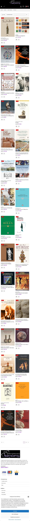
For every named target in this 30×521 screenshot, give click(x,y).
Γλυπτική (16, 121)
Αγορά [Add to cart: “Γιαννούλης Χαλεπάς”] (2, 43)
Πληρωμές (3, 492)
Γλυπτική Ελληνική (18, 319)
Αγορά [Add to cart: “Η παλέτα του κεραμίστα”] (16, 40)
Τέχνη (10, 180)
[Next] (28, 442)
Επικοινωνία (4, 483)
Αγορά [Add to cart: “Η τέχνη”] (16, 126)
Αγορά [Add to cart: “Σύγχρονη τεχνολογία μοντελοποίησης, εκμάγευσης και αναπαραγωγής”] (16, 184)
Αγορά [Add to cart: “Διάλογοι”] (16, 240)
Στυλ (20, 208)
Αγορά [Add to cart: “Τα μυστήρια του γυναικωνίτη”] (16, 379)
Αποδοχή (15, 511)
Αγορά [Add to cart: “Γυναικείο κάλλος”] (16, 434)
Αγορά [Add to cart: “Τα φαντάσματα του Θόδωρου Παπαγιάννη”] (2, 120)
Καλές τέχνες (3, 286)
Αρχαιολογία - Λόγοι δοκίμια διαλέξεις (21, 264)
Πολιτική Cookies (11, 519)
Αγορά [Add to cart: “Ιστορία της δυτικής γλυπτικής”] (2, 154)
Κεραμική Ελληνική (22, 65)
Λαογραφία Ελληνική (14, 374)
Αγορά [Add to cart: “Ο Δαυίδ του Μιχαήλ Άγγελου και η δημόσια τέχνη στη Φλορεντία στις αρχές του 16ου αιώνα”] (16, 157)
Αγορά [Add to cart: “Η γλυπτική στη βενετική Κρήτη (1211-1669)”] (16, 324)
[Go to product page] (8, 27)
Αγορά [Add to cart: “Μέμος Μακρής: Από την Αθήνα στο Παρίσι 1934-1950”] (16, 405)
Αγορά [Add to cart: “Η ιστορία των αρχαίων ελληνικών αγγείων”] (16, 70)
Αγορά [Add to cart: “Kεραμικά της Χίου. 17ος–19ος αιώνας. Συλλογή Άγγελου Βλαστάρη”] (16, 348)
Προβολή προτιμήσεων (15, 517)
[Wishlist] (23, 6)
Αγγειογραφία (17, 65)
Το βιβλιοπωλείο (4, 481)
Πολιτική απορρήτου (18, 519)
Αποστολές (3, 490)
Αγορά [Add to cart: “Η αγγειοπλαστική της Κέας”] (2, 379)
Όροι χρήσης (4, 494)
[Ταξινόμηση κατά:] (10, 15)
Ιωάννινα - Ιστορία (6, 180)
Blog (2, 485)
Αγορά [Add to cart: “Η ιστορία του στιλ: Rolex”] (2, 241)
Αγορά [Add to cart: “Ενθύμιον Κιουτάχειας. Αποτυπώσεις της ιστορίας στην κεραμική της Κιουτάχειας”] (2, 352)
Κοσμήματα (17, 208)
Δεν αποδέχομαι (15, 514)
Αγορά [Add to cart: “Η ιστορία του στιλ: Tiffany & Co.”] (16, 213)
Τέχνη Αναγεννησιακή (26, 152)
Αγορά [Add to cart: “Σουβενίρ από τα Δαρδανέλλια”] (16, 269)
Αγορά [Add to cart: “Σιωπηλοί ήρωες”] (2, 185)
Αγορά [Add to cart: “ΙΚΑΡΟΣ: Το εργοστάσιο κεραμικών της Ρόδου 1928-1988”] (2, 69)
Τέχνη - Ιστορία (20, 152)
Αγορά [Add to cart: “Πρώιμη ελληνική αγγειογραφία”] (16, 297)
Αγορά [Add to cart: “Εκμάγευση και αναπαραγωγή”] (2, 212)
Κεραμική (28, 264)
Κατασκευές (7, 286)
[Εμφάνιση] (27, 15)
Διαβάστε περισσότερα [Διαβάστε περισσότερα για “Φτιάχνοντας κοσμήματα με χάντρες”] (2, 97)
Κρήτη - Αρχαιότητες (24, 319)
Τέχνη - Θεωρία (20, 121)
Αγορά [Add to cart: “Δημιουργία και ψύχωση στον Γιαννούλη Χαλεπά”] (2, 326)
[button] (28, 496)
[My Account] (21, 6)
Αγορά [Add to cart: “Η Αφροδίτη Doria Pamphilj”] (2, 268)
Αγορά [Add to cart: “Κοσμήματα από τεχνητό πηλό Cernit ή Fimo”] (2, 291)
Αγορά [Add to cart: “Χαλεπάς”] (2, 408)
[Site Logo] (15, 2)
